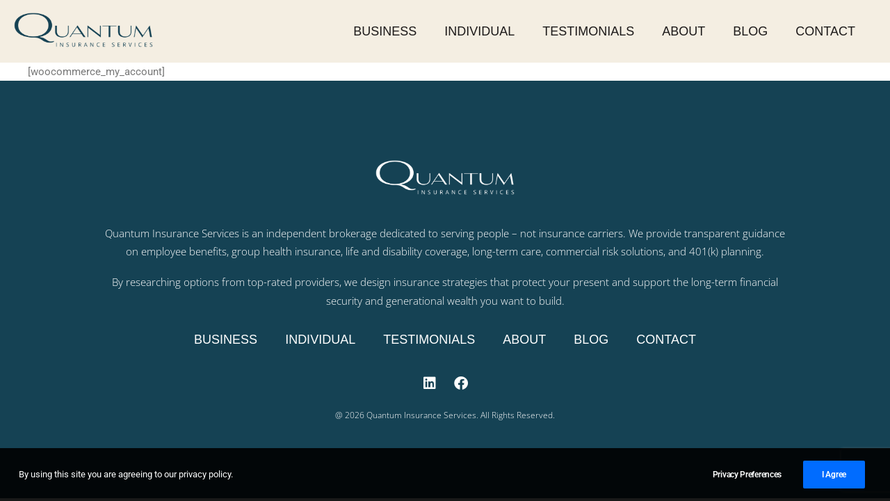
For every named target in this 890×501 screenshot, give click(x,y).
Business (384, 31)
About (683, 31)
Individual (479, 31)
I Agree (834, 479)
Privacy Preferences (747, 479)
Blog (750, 31)
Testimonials (588, 31)
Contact (825, 31)
